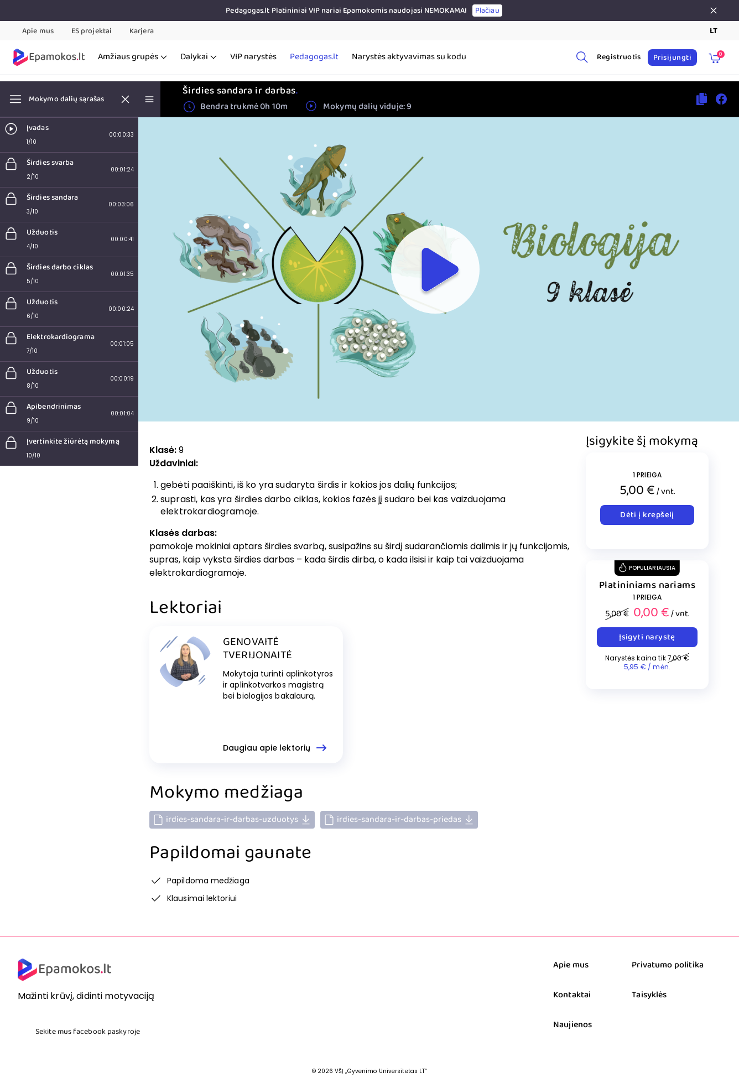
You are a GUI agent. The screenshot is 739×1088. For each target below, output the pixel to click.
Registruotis (619, 57)
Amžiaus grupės (132, 57)
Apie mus (38, 31)
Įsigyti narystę (647, 637)
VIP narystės (253, 57)
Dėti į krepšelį (647, 515)
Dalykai (198, 57)
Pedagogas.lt (314, 57)
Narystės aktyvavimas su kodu (409, 57)
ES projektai (91, 31)
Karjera (141, 31)
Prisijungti (672, 57)
